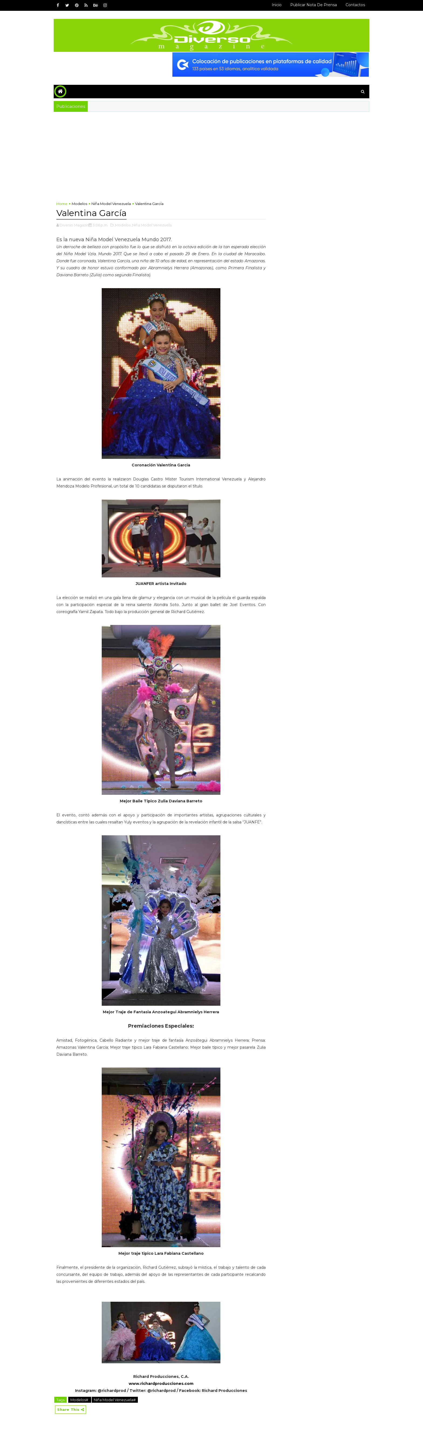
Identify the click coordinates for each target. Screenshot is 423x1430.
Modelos (79, 203)
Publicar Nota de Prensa (313, 4)
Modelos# (79, 1400)
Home (61, 203)
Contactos (355, 4)
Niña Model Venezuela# (115, 1400)
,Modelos (122, 225)
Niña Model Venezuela (111, 203)
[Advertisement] (211, 152)
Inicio (277, 4)
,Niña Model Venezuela (151, 225)
